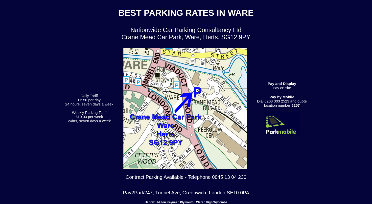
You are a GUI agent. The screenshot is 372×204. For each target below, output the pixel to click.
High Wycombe (216, 202)
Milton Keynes (167, 202)
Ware (199, 202)
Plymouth (187, 202)
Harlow (150, 202)
